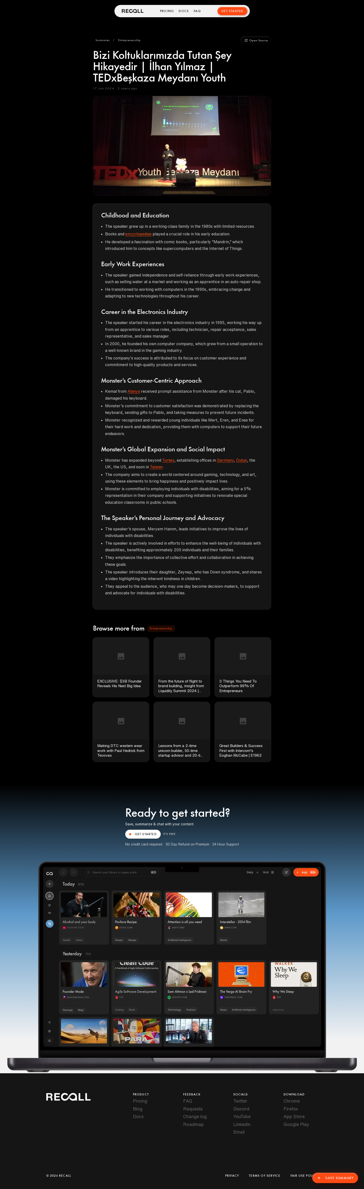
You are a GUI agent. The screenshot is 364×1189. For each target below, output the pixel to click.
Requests (193, 1109)
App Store (294, 1116)
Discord (241, 1109)
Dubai (241, 460)
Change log (195, 1116)
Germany (225, 460)
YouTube (242, 1116)
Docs (184, 11)
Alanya (133, 391)
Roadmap (193, 1124)
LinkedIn (242, 1124)
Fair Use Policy (304, 1175)
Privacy (232, 1175)
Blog (137, 1109)
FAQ (197, 11)
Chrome (292, 1101)
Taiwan (156, 467)
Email (239, 1132)
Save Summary (335, 1178)
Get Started (232, 11)
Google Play (296, 1124)
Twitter (240, 1101)
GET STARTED (143, 834)
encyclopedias (138, 234)
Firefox (291, 1109)
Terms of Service (264, 1175)
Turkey (168, 460)
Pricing (167, 11)
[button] (102, 40)
